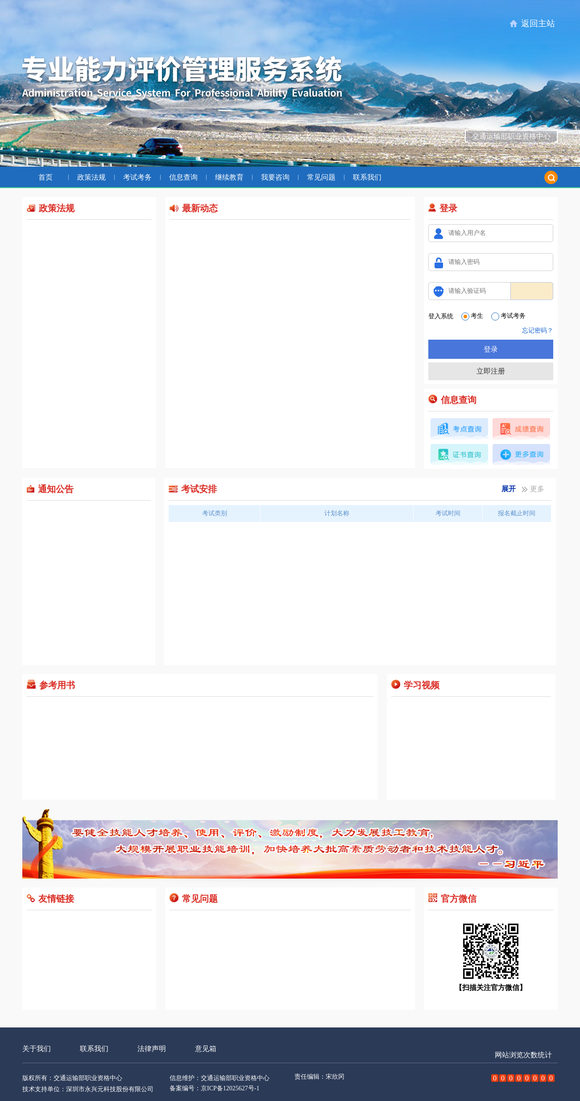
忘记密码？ (537, 330)
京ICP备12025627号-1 (230, 1088)
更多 (537, 489)
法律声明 (151, 1048)
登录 (491, 349)
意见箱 (205, 1048)
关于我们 (36, 1048)
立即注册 (490, 371)
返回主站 (538, 23)
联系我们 (94, 1048)
